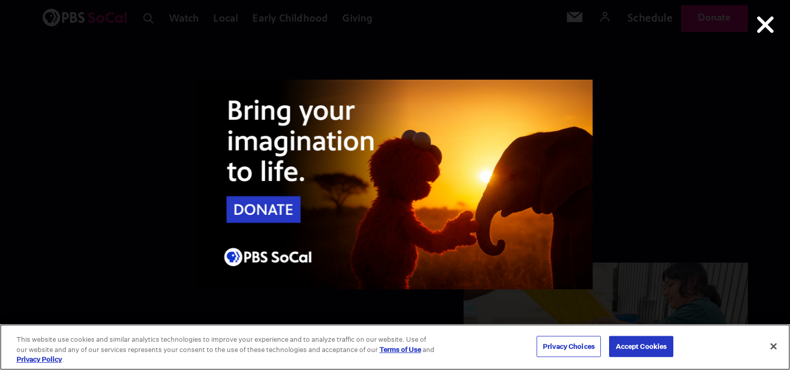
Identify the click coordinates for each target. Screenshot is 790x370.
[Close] (773, 346)
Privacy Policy (39, 359)
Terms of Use (400, 349)
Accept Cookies (641, 346)
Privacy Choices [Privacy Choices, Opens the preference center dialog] (569, 346)
